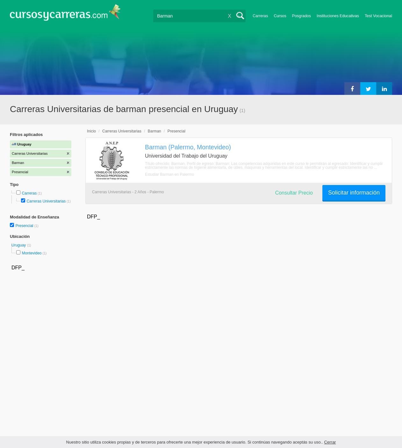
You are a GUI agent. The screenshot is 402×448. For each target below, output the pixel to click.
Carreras (260, 16)
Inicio (91, 131)
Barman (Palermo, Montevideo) (188, 147)
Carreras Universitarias (46, 201)
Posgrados (301, 16)
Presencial (24, 226)
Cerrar (330, 442)
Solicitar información (354, 192)
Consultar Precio (294, 193)
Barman (154, 131)
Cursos (280, 16)
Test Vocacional (378, 16)
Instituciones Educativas (338, 16)
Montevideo (31, 253)
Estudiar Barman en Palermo (169, 174)
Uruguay (19, 245)
